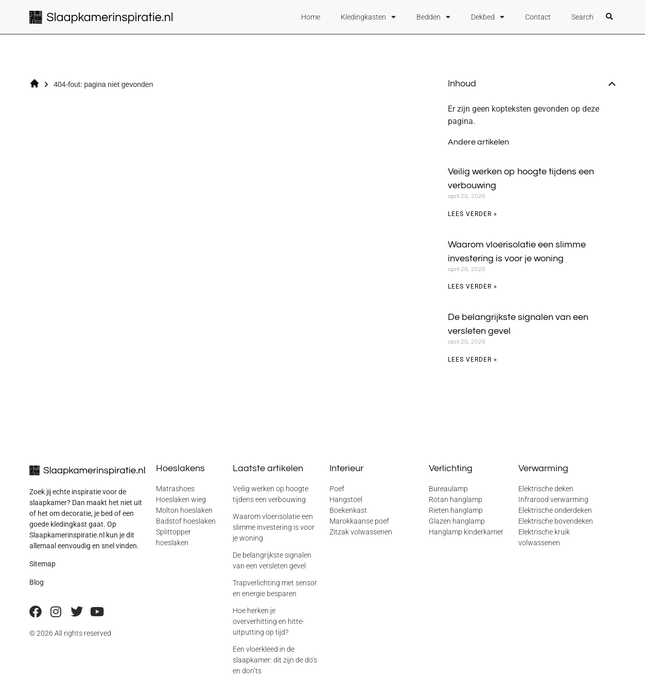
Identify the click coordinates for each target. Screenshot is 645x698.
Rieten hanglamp (456, 510)
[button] (609, 17)
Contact (538, 17)
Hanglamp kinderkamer (466, 532)
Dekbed (487, 17)
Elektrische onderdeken (555, 510)
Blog (36, 582)
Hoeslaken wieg (181, 499)
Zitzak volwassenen (360, 532)
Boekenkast (348, 510)
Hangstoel (345, 499)
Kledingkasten (368, 17)
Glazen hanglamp (457, 521)
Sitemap (42, 564)
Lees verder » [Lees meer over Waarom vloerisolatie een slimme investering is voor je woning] (472, 286)
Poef (336, 489)
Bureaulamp (448, 489)
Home (310, 17)
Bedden (433, 17)
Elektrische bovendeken (555, 521)
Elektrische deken (545, 489)
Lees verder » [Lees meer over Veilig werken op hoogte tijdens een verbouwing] (472, 214)
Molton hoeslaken (184, 510)
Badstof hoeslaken (186, 521)
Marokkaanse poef (359, 521)
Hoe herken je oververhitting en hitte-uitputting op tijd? (268, 621)
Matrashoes (175, 489)
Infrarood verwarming (553, 499)
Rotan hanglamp (455, 499)
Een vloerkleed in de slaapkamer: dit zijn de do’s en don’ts (275, 660)
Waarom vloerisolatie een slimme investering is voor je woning (274, 527)
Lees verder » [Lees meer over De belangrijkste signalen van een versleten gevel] (472, 359)
